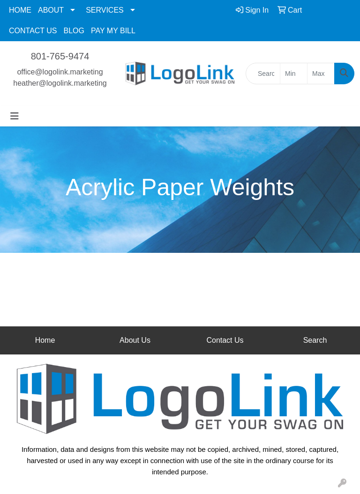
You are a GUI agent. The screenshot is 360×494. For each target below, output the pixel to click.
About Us (135, 340)
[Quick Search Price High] (321, 73)
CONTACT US (33, 31)
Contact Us (224, 340)
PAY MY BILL (113, 31)
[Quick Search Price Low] (294, 73)
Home (45, 340)
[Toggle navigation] (14, 116)
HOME (20, 10)
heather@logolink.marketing (59, 83)
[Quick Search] (263, 73)
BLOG (74, 31)
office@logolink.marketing (60, 72)
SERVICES (105, 10)
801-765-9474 (60, 56)
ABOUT (51, 10)
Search (315, 340)
